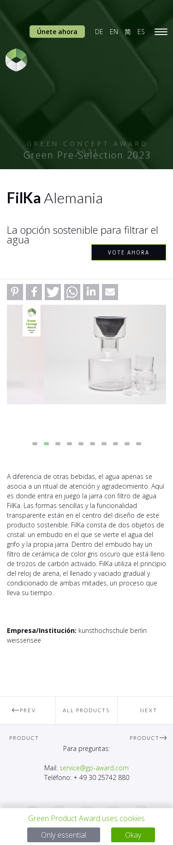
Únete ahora (57, 31)
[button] (15, 292)
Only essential (63, 835)
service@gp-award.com (94, 767)
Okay (133, 835)
